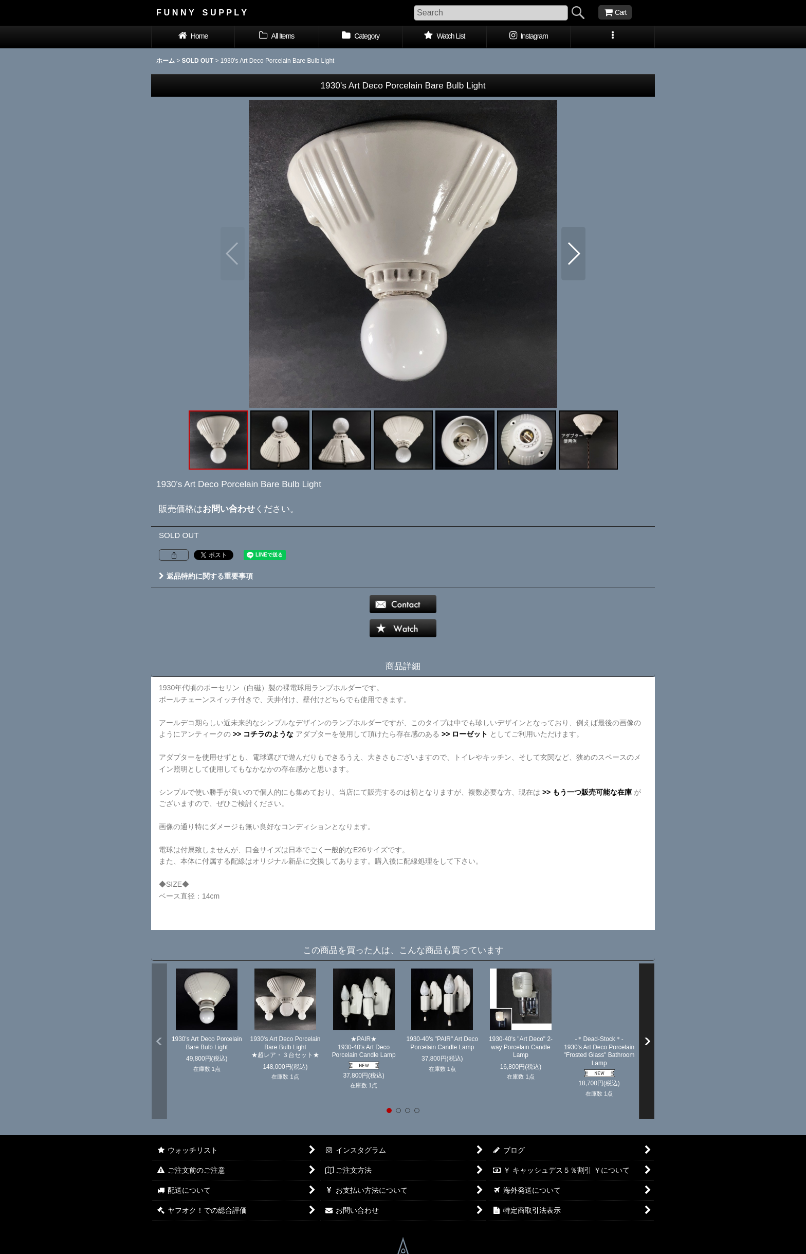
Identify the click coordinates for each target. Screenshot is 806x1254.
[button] (612, 37)
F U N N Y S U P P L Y (201, 12)
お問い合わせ (229, 509)
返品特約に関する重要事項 (206, 576)
